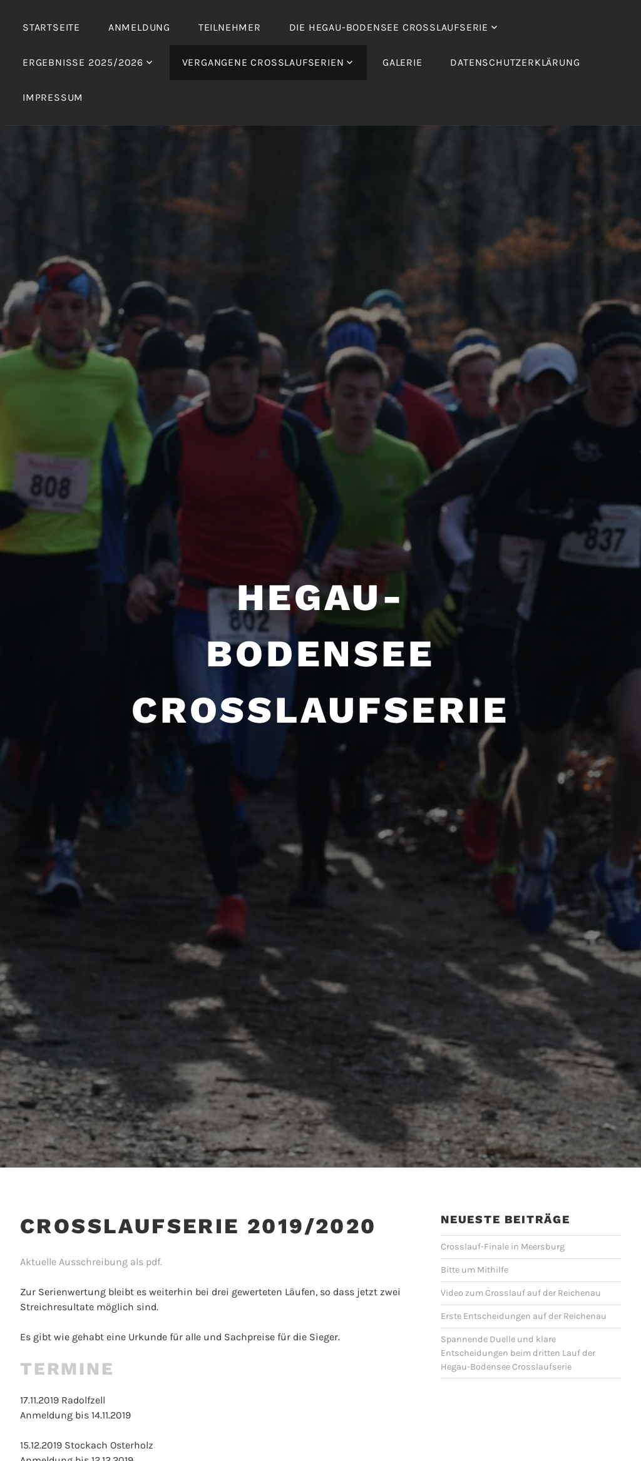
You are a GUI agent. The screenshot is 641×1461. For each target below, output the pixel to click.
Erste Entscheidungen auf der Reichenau (524, 1316)
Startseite (51, 27)
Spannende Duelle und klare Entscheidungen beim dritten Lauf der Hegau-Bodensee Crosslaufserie (518, 1353)
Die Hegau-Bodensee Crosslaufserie (388, 27)
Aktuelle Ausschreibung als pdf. (91, 1262)
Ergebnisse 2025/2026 (83, 62)
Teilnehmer (229, 27)
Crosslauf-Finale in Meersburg (503, 1246)
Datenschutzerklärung (515, 62)
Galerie (402, 62)
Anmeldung (139, 27)
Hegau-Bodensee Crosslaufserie (320, 653)
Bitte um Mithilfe (474, 1270)
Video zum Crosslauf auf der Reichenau (521, 1293)
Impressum (53, 97)
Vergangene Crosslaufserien (263, 62)
